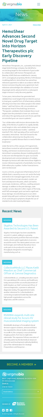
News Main (37, 25)
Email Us (5, 383)
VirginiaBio (12, 4)
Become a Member (20, 364)
